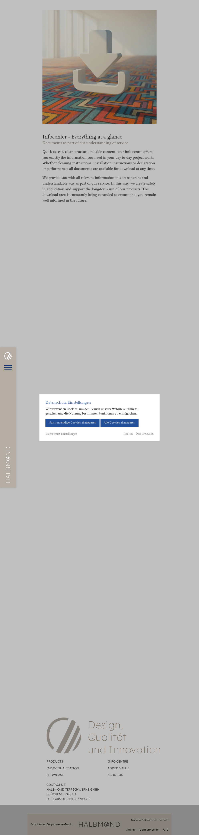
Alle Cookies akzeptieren (119, 422)
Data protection (145, 434)
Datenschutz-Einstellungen (61, 434)
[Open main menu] (8, 367)
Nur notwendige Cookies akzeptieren (72, 422)
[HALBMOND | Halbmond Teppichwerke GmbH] (7, 356)
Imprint (128, 434)
